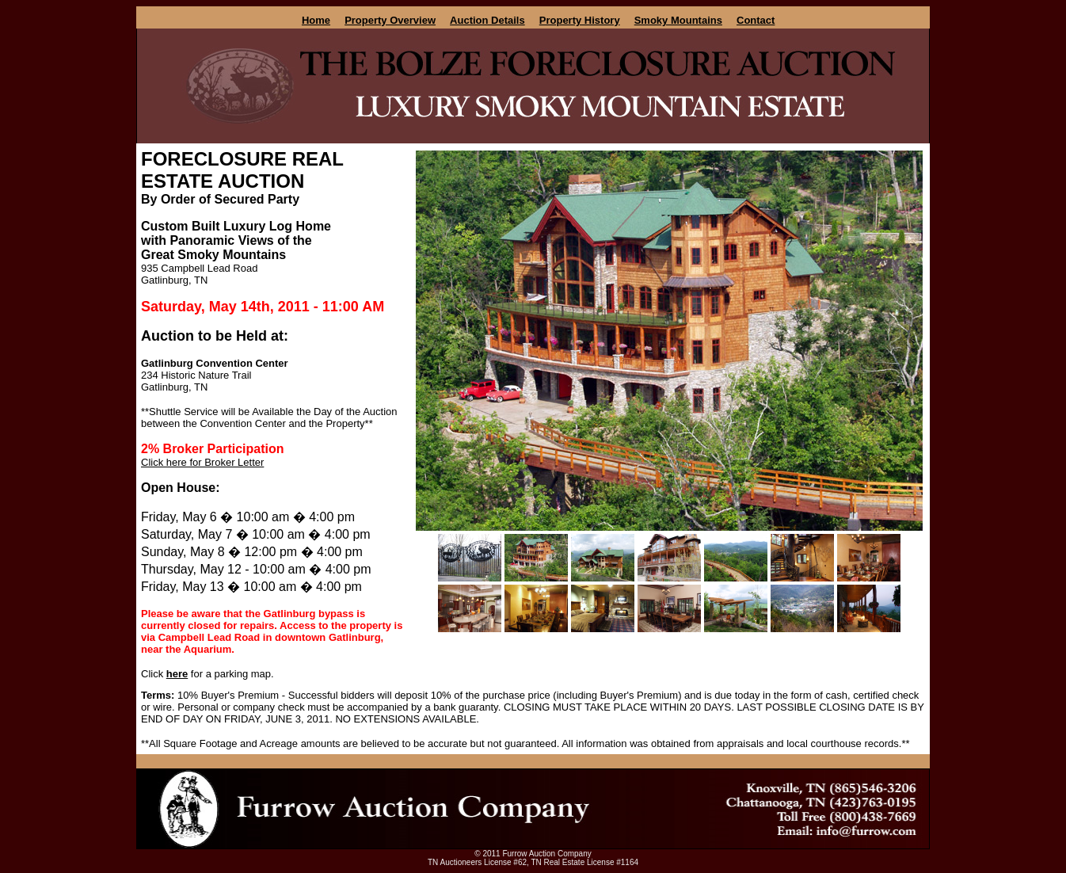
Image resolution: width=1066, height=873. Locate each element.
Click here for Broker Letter (202, 462)
